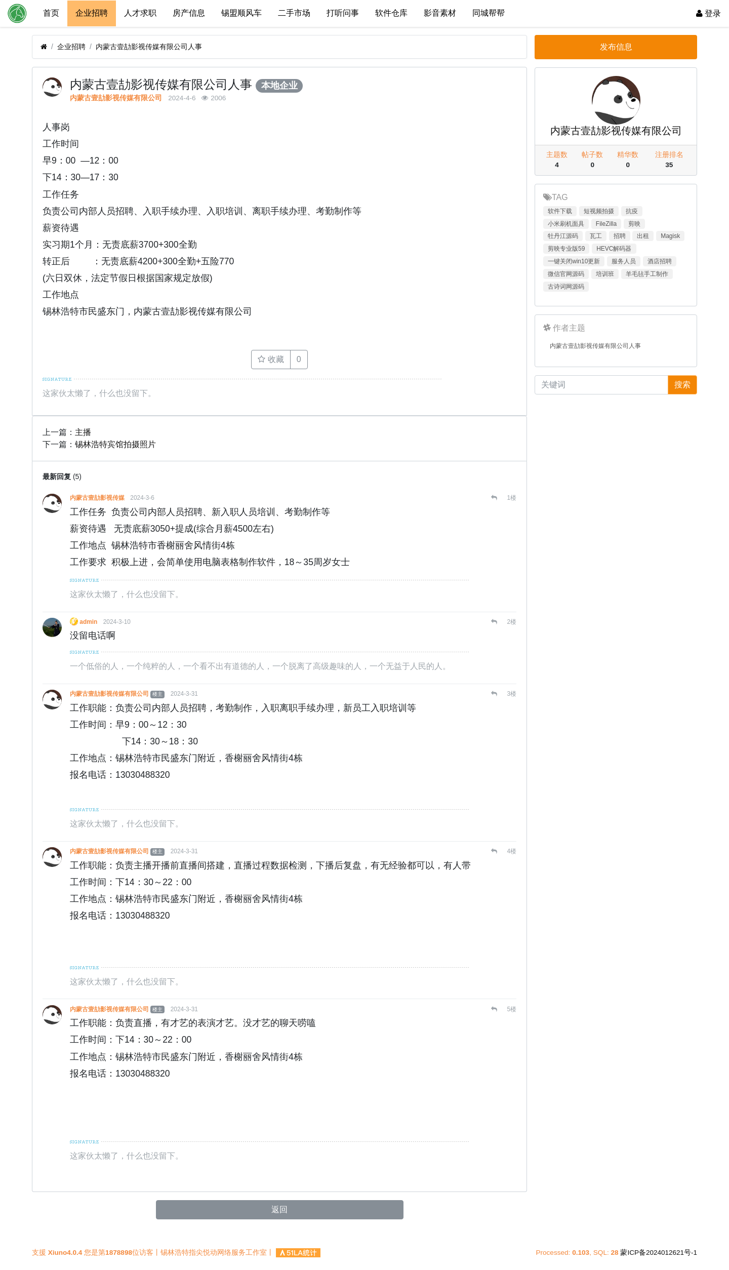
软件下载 (560, 211)
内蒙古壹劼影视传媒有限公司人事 (149, 47)
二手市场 (294, 13)
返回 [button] (279, 1209)
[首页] (43, 47)
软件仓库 (391, 13)
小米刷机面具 (566, 223)
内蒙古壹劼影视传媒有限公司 (116, 97)
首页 (51, 13)
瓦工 (596, 236)
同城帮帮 (488, 13)
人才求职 (140, 13)
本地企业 (279, 86)
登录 (708, 13)
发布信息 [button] (616, 47)
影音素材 (440, 13)
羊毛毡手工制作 (647, 273)
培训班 (605, 273)
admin (89, 621)
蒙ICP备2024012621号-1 (658, 1252)
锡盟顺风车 (241, 13)
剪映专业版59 (566, 248)
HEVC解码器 (613, 248)
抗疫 (632, 211)
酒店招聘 (659, 261)
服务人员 (624, 261)
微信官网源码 (566, 273)
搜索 (682, 384)
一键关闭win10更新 (574, 261)
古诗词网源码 (566, 286)
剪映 (634, 223)
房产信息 (189, 13)
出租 (643, 236)
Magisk (670, 236)
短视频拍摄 (599, 211)
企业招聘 (91, 13)
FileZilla (606, 223)
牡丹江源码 (563, 236)
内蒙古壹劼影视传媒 (97, 497)
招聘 (620, 236)
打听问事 (343, 13)
